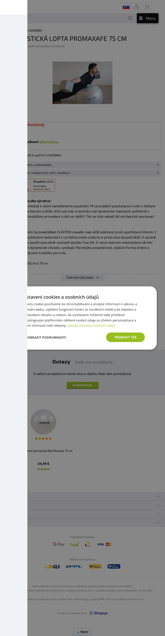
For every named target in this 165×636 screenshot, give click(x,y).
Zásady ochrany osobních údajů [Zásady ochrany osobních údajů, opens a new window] (92, 325)
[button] (43, 337)
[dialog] (82, 318)
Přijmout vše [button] (125, 337)
